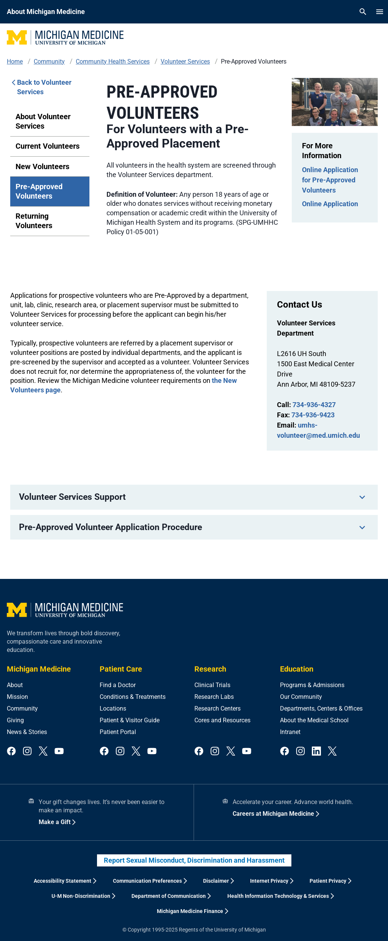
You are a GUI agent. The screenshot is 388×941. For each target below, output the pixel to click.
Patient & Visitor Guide (130, 720)
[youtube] (59, 752)
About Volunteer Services (43, 121)
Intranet (290, 732)
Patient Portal (118, 732)
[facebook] (11, 752)
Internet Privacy (269, 881)
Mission (17, 696)
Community (22, 708)
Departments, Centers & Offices (321, 708)
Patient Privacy (328, 881)
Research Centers (217, 708)
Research (210, 668)
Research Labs (214, 696)
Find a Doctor (118, 685)
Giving (15, 720)
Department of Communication (168, 896)
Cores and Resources (222, 720)
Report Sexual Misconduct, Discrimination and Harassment (194, 860)
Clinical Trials (212, 685)
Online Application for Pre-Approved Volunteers (330, 180)
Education (296, 668)
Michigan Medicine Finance (190, 911)
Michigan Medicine (39, 668)
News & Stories (27, 732)
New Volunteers (42, 166)
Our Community (301, 696)
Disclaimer (216, 881)
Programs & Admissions (312, 685)
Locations (113, 708)
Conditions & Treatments (133, 696)
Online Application (330, 204)
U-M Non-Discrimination (81, 896)
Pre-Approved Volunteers (39, 191)
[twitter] (43, 752)
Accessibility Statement (62, 881)
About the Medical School (314, 720)
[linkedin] (316, 752)
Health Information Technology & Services (278, 896)
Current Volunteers (48, 146)
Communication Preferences (147, 881)
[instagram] (27, 752)
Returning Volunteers (34, 221)
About (15, 685)
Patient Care (121, 668)
